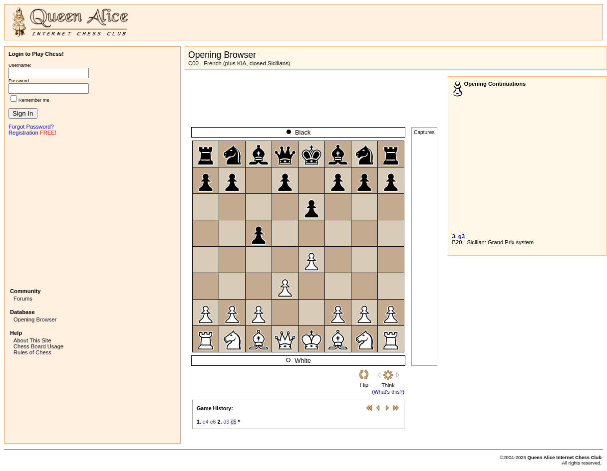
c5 (233, 422)
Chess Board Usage (38, 346)
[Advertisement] (92, 211)
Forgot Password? (31, 127)
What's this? (388, 392)
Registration (23, 133)
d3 (226, 422)
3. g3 (458, 236)
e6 (213, 422)
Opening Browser (34, 319)
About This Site (32, 340)
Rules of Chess (32, 352)
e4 (206, 422)
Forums (22, 299)
